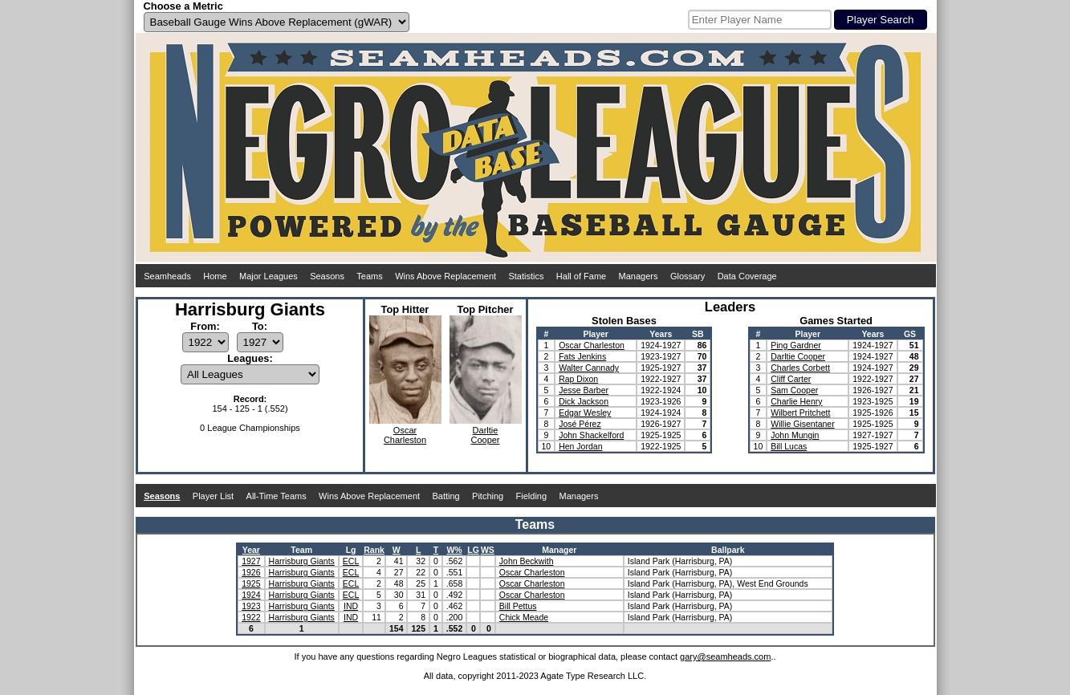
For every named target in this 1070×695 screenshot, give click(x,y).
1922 (251, 617)
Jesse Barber (583, 390)
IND (351, 606)
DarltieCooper (484, 435)
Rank (374, 550)
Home (214, 276)
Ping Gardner (795, 345)
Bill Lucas (789, 446)
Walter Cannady (589, 367)
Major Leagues (268, 276)
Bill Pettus (518, 606)
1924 (251, 594)
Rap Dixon (578, 379)
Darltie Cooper (798, 356)
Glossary (687, 276)
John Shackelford (591, 435)
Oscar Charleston (592, 345)
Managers (638, 276)
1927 (251, 561)
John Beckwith (526, 561)
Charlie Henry (796, 401)
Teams (369, 276)
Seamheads (167, 276)
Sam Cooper (794, 390)
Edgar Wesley (585, 412)
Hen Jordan (580, 446)
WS (487, 550)
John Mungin (795, 435)
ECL (351, 561)
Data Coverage (747, 276)
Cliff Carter (791, 379)
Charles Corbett (800, 367)
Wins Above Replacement (445, 276)
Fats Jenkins (582, 356)
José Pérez (580, 424)
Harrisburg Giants (302, 561)
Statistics (525, 276)
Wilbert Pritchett (800, 412)
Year (251, 550)
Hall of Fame (581, 276)
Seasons (327, 276)
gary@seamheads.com (725, 656)
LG (473, 550)
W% (454, 550)
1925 (251, 583)
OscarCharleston (405, 435)
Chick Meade (523, 617)
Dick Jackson (583, 401)
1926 (251, 572)
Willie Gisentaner (802, 424)
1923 (251, 606)
